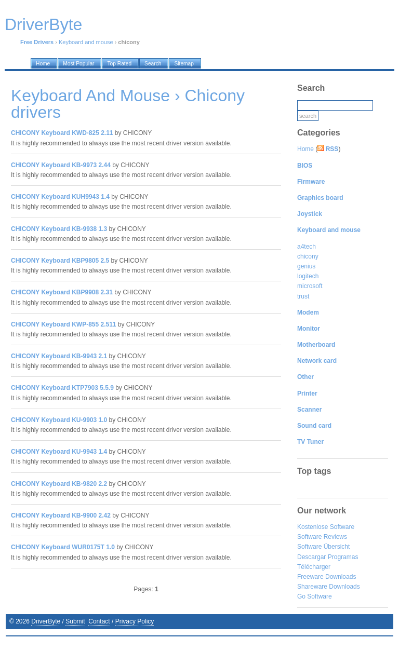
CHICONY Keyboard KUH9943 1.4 (60, 196)
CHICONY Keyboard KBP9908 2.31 (62, 292)
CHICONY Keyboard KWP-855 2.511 (63, 324)
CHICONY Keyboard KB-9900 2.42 (61, 515)
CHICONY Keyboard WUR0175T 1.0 (63, 547)
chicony (307, 256)
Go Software (314, 596)
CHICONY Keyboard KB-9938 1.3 (59, 229)
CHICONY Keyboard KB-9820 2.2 (59, 483)
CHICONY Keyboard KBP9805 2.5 (60, 260)
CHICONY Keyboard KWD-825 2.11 (62, 133)
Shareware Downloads (328, 586)
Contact (99, 621)
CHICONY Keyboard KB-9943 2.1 (59, 356)
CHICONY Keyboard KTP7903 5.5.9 (62, 387)
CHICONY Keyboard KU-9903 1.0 (59, 420)
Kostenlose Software (325, 527)
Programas (343, 557)
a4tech (306, 246)
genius (306, 266)
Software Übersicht (323, 546)
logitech (307, 276)
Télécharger (313, 566)
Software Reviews (322, 536)
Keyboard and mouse (86, 42)
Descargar (311, 557)
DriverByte (45, 621)
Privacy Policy (134, 621)
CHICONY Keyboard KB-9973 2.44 (61, 165)
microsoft (310, 286)
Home (305, 149)
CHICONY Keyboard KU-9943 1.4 (59, 451)
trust (303, 296)
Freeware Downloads (326, 576)
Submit (75, 621)
